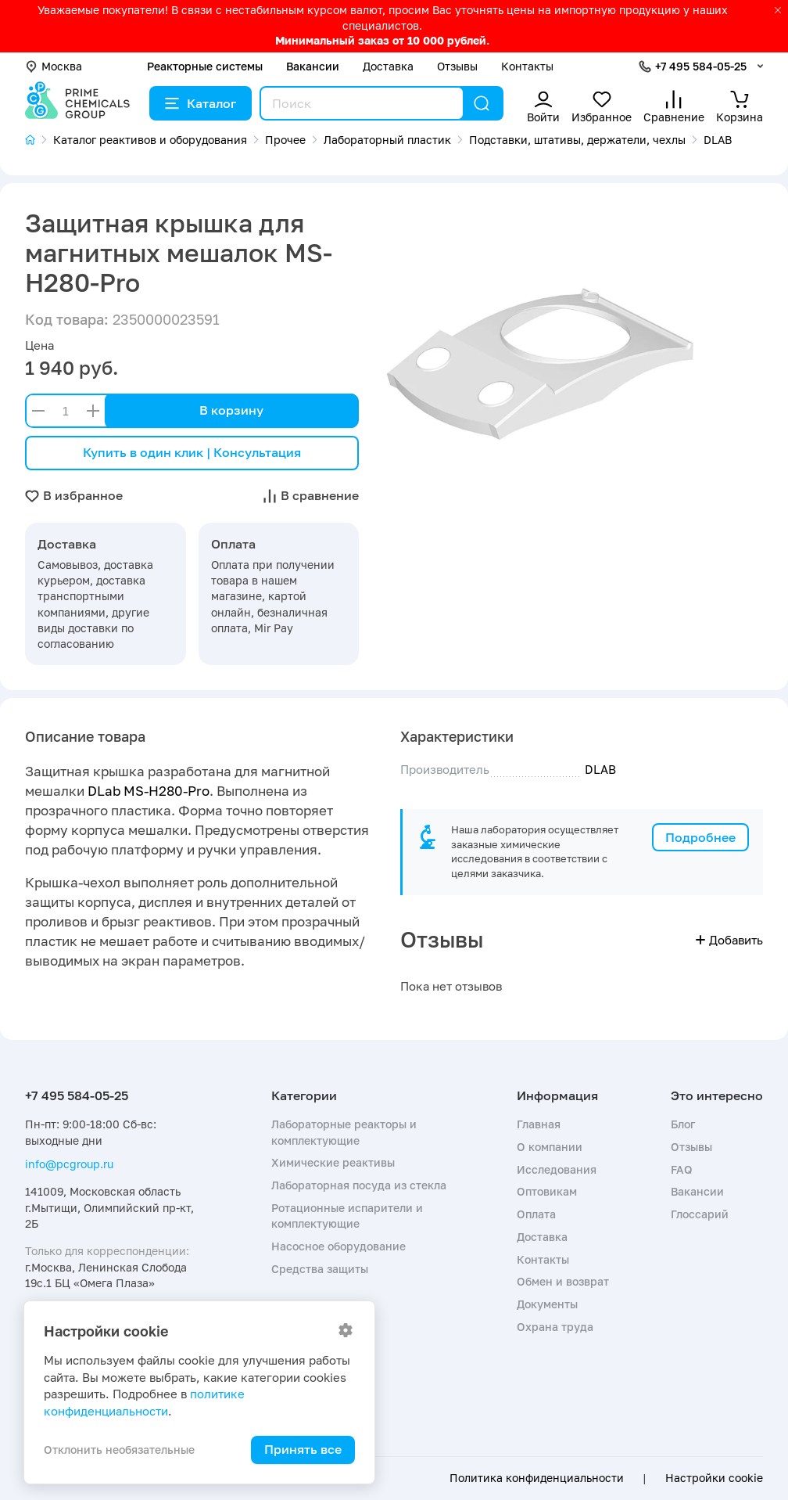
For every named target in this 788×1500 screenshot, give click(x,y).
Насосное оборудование (338, 1246)
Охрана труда (555, 1326)
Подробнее (700, 837)
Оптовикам (547, 1191)
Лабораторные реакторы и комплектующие (344, 1131)
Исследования (556, 1169)
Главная (539, 1124)
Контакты (527, 66)
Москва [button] (53, 66)
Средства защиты (319, 1268)
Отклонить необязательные (119, 1449)
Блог (683, 1124)
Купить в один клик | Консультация (192, 452)
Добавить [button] (729, 940)
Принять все (303, 1449)
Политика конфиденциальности (537, 1478)
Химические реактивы (333, 1162)
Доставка (388, 66)
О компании (549, 1146)
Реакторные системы (205, 66)
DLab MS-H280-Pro (149, 790)
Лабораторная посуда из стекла (358, 1185)
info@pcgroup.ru (69, 1164)
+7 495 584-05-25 (701, 66)
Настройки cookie (714, 1478)
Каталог (200, 103)
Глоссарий (700, 1214)
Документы (547, 1304)
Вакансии (312, 66)
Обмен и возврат (563, 1281)
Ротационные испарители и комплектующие (347, 1215)
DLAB (600, 769)
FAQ (682, 1169)
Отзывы (457, 66)
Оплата (536, 1214)
